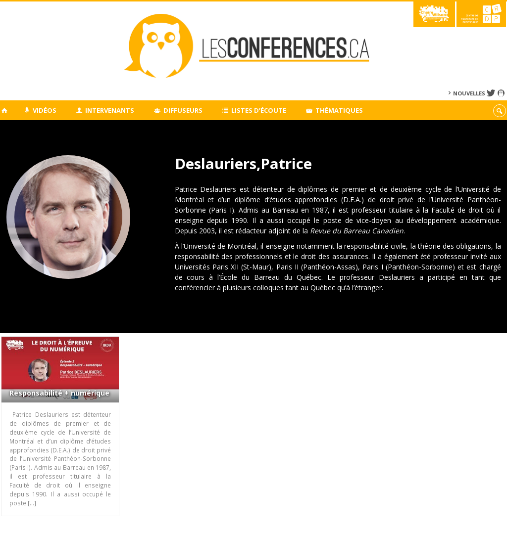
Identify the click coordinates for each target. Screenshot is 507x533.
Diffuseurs (178, 110)
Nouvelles (469, 93)
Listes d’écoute (254, 110)
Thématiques (334, 110)
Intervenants (105, 110)
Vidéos (39, 110)
